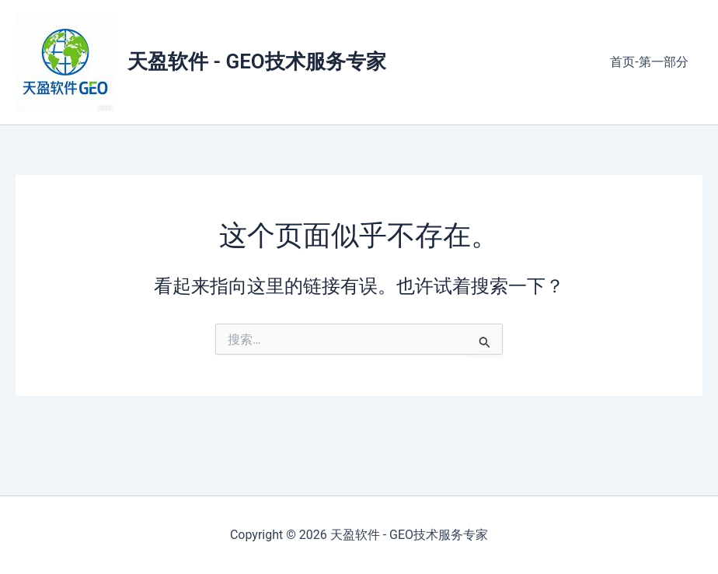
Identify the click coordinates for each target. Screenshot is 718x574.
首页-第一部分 (651, 61)
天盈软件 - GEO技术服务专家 (256, 61)
